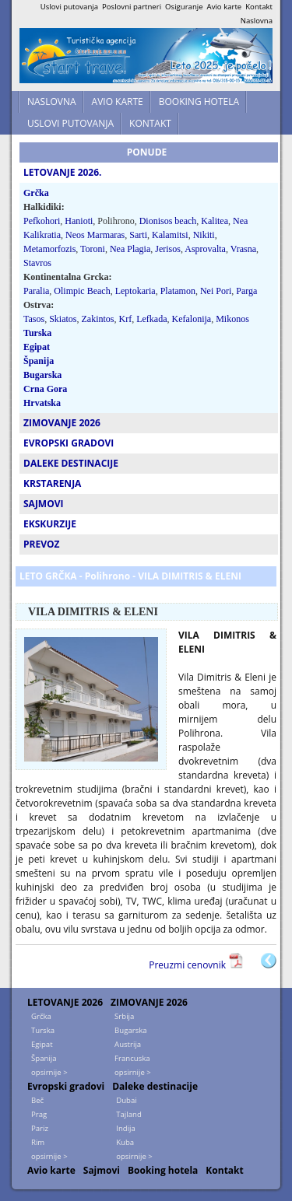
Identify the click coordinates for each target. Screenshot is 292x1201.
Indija (125, 1128)
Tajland (129, 1114)
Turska (37, 332)
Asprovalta (205, 248)
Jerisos (168, 248)
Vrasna (243, 248)
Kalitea (214, 220)
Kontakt (259, 7)
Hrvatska (42, 402)
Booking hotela (163, 1170)
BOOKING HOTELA (199, 101)
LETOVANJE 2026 (65, 1002)
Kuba (125, 1142)
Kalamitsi (170, 234)
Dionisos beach (168, 220)
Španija (38, 360)
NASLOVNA (51, 101)
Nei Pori (215, 290)
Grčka (36, 192)
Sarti (138, 234)
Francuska (132, 1058)
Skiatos (62, 318)
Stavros (37, 262)
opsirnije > (49, 1072)
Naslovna (257, 21)
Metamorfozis (49, 248)
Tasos (33, 318)
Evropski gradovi (65, 1086)
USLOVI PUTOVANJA (70, 123)
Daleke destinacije (155, 1086)
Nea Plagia (130, 248)
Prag (39, 1114)
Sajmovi (101, 1170)
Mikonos (232, 318)
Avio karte (224, 7)
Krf (125, 318)
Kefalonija (192, 318)
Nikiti (204, 234)
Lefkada (151, 318)
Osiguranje (184, 7)
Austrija (127, 1044)
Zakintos (98, 318)
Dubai (126, 1100)
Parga (246, 290)
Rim (37, 1142)
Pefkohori (41, 220)
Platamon (177, 290)
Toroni (92, 248)
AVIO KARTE (117, 101)
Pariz (39, 1128)
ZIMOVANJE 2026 (149, 1002)
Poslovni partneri (131, 7)
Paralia (36, 290)
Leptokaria (135, 290)
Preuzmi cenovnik (188, 965)
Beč (37, 1100)
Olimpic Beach (82, 290)
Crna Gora (45, 388)
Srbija (124, 1016)
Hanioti (79, 220)
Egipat (36, 346)
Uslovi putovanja (69, 7)
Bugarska (42, 374)
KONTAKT (150, 123)
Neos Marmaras (95, 234)
